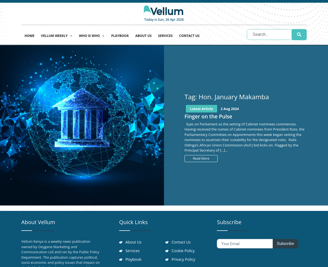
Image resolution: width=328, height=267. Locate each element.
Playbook (120, 35)
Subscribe (285, 243)
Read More (201, 158)
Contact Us (189, 35)
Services (165, 35)
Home (30, 35)
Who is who (92, 35)
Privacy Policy (183, 260)
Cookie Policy (183, 251)
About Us (143, 35)
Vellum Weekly (57, 35)
